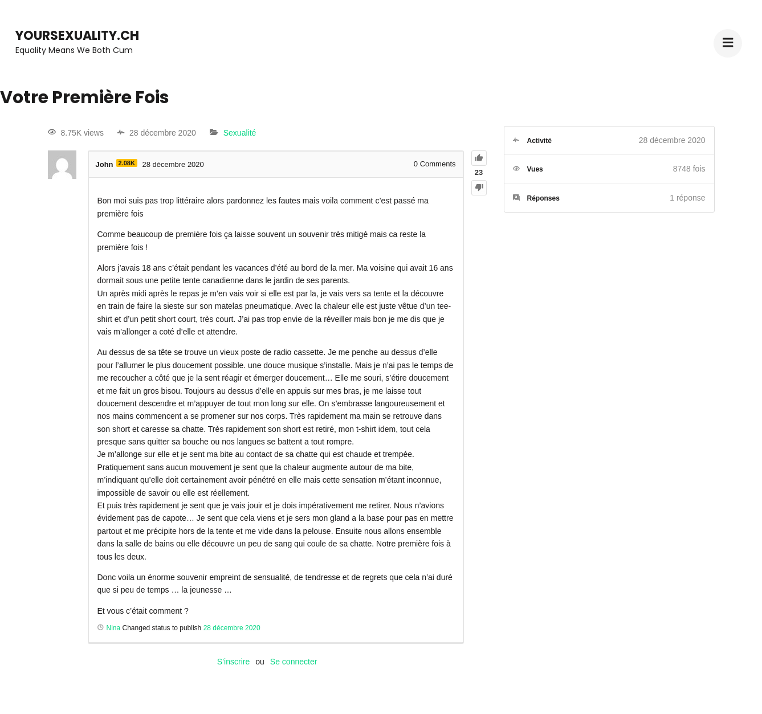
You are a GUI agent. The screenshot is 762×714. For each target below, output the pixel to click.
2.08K (127, 163)
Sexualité (239, 132)
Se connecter (293, 661)
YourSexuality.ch (77, 35)
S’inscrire (233, 661)
